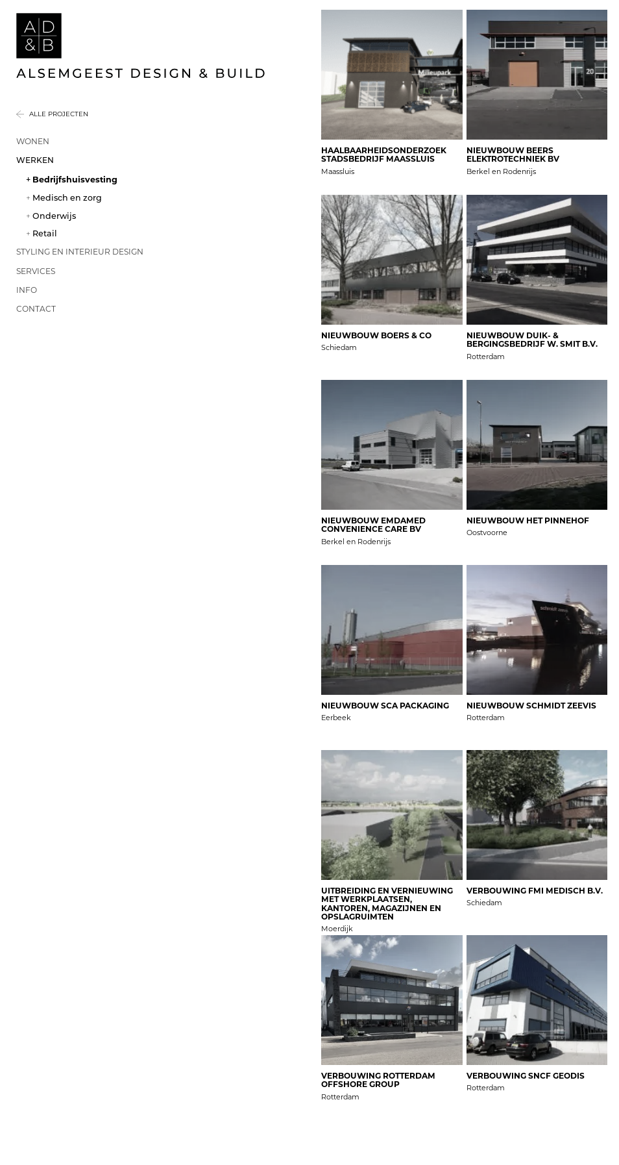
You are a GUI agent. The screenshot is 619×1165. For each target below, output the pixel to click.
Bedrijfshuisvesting (74, 179)
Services (35, 271)
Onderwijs (54, 216)
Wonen (32, 141)
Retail (44, 233)
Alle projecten (58, 114)
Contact (36, 309)
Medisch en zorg (67, 198)
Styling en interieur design (79, 252)
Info (26, 290)
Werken (35, 160)
